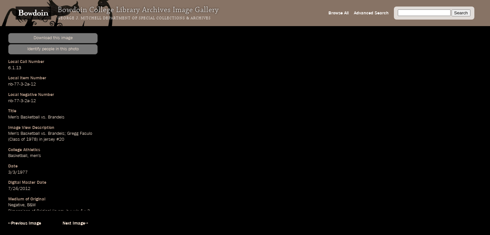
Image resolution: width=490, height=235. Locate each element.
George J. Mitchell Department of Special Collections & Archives (134, 18)
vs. (44, 117)
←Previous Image (24, 223)
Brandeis (56, 117)
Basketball (30, 117)
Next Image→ (75, 223)
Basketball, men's (24, 155)
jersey (49, 139)
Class (14, 139)
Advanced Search (371, 13)
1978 (31, 139)
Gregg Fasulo (79, 133)
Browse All (338, 13)
